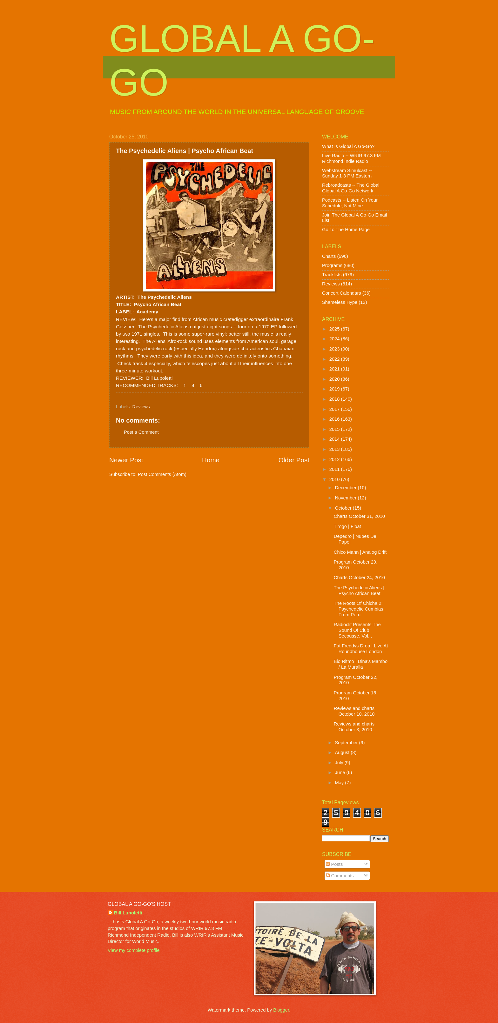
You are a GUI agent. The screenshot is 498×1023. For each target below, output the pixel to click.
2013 (335, 449)
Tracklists (332, 274)
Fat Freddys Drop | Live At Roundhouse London (361, 648)
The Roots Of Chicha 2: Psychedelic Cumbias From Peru (358, 609)
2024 (335, 338)
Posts (334, 864)
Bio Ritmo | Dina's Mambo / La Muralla (360, 664)
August (343, 752)
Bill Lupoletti (128, 912)
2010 (335, 479)
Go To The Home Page (346, 229)
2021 (335, 368)
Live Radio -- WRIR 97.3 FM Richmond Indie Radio (351, 158)
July (339, 762)
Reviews (141, 406)
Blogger (281, 1010)
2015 (335, 429)
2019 (335, 388)
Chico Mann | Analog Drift (360, 552)
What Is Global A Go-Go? (348, 146)
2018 (335, 399)
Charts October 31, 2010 (359, 516)
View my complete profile (133, 950)
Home (210, 460)
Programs (332, 265)
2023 (335, 348)
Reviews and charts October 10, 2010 (354, 711)
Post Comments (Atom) (162, 474)
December (346, 487)
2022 (335, 359)
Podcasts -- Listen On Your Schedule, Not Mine (350, 202)
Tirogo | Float (347, 526)
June (340, 772)
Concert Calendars (341, 293)
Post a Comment (141, 432)
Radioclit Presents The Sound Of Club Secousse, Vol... (357, 630)
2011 (335, 469)
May (340, 782)
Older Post (294, 460)
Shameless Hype (339, 302)
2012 (335, 459)
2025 (335, 328)
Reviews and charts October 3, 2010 (354, 726)
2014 (335, 439)
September (347, 742)
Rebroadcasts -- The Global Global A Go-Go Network (351, 188)
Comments (339, 875)
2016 (335, 419)
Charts (329, 256)
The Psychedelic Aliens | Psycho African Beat (359, 590)
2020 (335, 379)
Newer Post (126, 460)
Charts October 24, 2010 (359, 577)
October (344, 508)
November (346, 497)
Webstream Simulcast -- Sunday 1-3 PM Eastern (347, 173)
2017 (335, 409)
